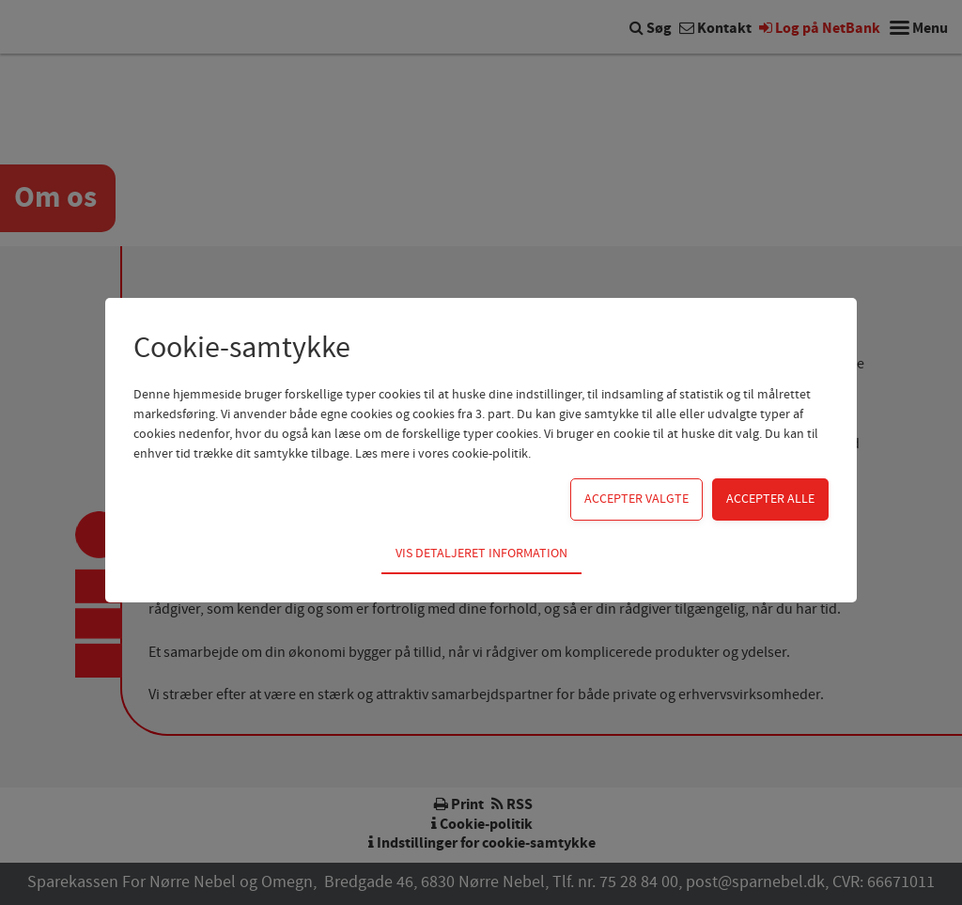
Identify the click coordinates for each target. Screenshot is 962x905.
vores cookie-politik (473, 453)
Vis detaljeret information (481, 553)
